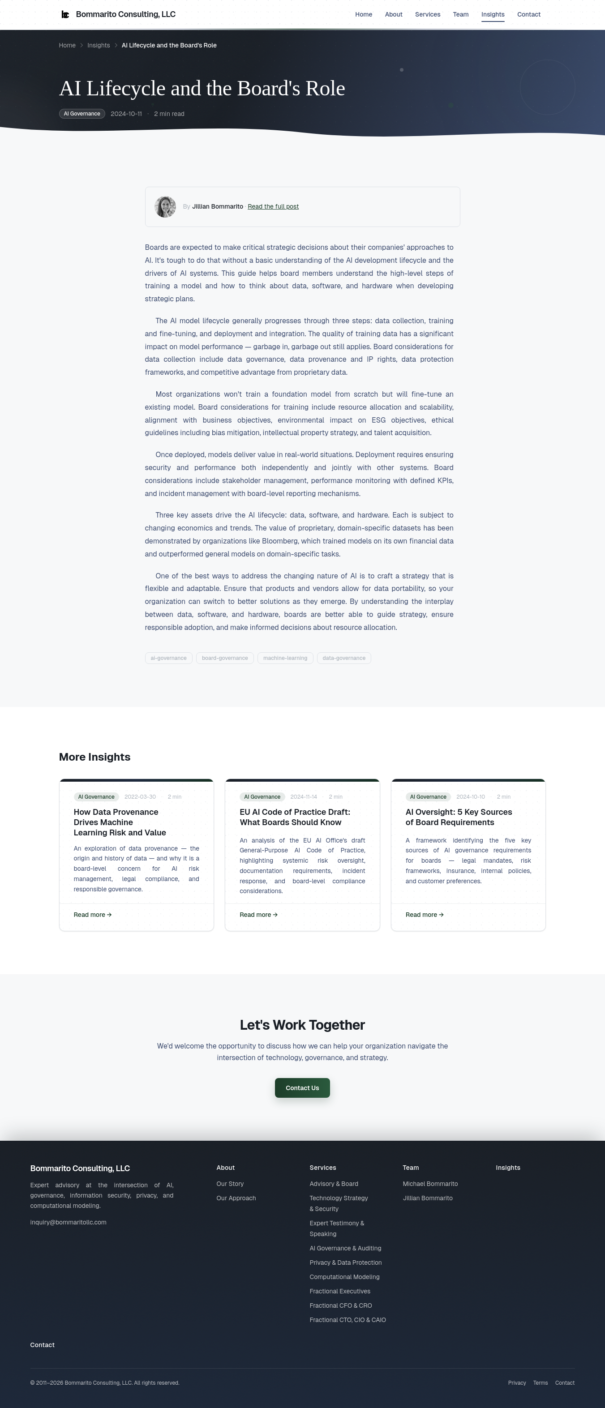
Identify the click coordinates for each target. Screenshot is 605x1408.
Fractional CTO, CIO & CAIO (348, 1320)
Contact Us (302, 1088)
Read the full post (273, 206)
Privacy (517, 1383)
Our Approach (236, 1198)
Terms (540, 1383)
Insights (493, 16)
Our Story (230, 1184)
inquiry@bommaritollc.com (68, 1222)
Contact (529, 14)
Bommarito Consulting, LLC (117, 14)
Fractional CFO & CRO (341, 1305)
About (394, 14)
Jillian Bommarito (218, 206)
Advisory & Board (334, 1184)
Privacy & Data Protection (346, 1262)
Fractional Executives (340, 1291)
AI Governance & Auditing (346, 1248)
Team (461, 14)
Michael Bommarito (430, 1184)
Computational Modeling (345, 1277)
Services (428, 14)
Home (363, 14)
